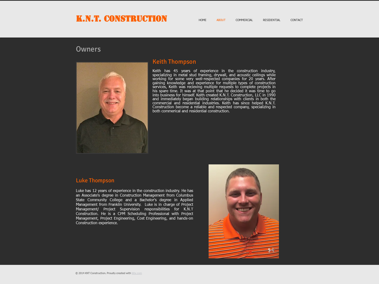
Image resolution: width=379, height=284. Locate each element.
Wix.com (137, 273)
